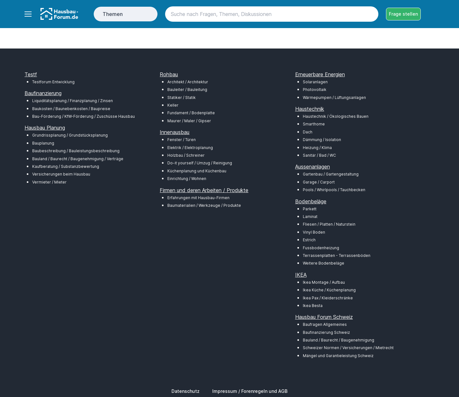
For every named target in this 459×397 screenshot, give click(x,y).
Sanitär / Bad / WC (319, 155)
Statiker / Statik (181, 97)
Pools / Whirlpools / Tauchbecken (334, 189)
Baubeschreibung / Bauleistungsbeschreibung (76, 150)
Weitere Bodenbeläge (323, 263)
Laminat (310, 216)
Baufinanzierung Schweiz (326, 332)
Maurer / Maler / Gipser (189, 120)
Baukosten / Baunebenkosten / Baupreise (71, 108)
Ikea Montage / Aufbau (324, 282)
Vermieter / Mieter (49, 182)
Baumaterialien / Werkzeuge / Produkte (204, 205)
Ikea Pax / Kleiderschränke (328, 298)
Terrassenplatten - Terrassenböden (336, 255)
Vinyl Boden (314, 232)
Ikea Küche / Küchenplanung (329, 290)
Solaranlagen (315, 81)
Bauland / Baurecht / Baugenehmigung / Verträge (77, 158)
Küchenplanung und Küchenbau (196, 171)
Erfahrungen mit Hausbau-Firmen (198, 197)
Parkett (310, 208)
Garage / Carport (319, 182)
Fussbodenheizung (321, 247)
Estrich (309, 239)
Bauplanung (43, 143)
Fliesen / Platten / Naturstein (329, 224)
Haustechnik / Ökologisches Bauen (335, 116)
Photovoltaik (314, 89)
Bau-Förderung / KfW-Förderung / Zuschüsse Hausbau (83, 116)
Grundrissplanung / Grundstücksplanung (70, 135)
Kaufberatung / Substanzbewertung (65, 166)
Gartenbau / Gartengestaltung (331, 174)
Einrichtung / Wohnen (186, 178)
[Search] (271, 14)
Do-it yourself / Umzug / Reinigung (199, 163)
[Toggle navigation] (28, 14)
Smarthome (314, 124)
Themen (113, 14)
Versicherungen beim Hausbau (61, 174)
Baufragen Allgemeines (325, 324)
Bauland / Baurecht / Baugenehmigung (338, 340)
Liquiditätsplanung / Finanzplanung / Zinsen (72, 100)
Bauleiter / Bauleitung (187, 89)
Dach (307, 132)
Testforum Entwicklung (53, 81)
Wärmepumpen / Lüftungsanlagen (334, 97)
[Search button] (370, 14)
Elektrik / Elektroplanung (190, 147)
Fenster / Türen (181, 139)
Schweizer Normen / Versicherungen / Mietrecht (348, 347)
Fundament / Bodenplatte (191, 112)
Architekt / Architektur (187, 81)
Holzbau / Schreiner (186, 155)
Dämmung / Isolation (322, 139)
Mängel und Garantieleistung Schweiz (338, 355)
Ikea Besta (313, 305)
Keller (172, 105)
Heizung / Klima (317, 147)
